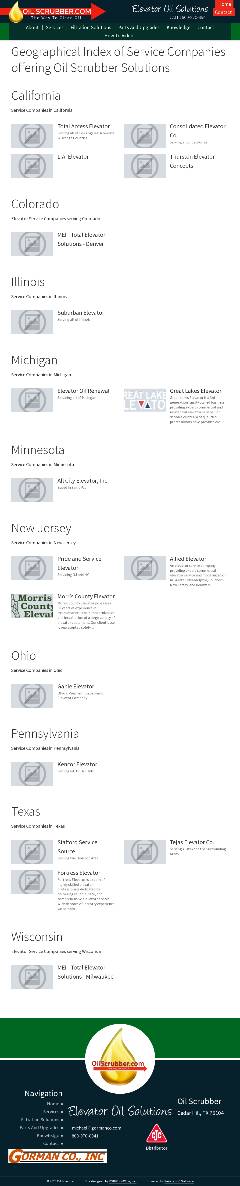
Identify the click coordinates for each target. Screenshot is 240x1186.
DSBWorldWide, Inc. (122, 1181)
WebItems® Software (179, 1181)
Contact (223, 12)
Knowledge (48, 1135)
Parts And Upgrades (39, 1127)
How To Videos (120, 35)
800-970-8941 (195, 17)
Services (55, 27)
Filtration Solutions (40, 1119)
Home (224, 4)
